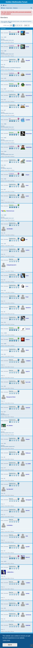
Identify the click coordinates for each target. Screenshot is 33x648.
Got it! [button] (10, 645)
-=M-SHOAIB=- (9, 228)
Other (10, 22)
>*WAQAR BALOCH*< (11, 265)
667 (5, 189)
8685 (5, 215)
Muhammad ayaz (10, 210)
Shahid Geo (28, 84)
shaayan (28, 439)
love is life (28, 382)
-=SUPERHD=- (9, 525)
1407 (5, 78)
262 (5, 354)
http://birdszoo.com (5, 414)
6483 (5, 137)
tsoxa (27, 286)
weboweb (28, 407)
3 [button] (17, 25)
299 (5, 429)
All (8, 21)
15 (4, 576)
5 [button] (21, 25)
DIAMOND (28, 625)
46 (4, 457)
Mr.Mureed (28, 453)
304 (5, 386)
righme (27, 106)
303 (5, 443)
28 (4, 478)
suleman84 (28, 74)
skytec (27, 275)
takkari (27, 350)
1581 (5, 178)
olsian (27, 185)
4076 (5, 561)
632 (5, 165)
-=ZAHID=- (28, 582)
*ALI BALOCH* (9, 489)
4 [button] (19, 25)
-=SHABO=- (28, 360)
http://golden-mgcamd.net (6, 168)
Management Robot (10, 397)
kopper (27, 318)
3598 (5, 123)
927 (5, 110)
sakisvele (28, 328)
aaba (27, 536)
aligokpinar (28, 307)
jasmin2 (27, 474)
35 (4, 64)
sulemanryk (28, 614)
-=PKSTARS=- (29, 161)
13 (4, 618)
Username (3, 28)
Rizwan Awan (29, 133)
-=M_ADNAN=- (9, 425)
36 (4, 233)
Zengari (27, 174)
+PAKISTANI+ (29, 147)
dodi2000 (28, 119)
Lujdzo (27, 604)
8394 (5, 343)
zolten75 (28, 371)
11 (4, 254)
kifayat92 (28, 60)
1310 (5, 151)
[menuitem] (4, 5)
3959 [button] (25, 25)
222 (5, 99)
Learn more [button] (6, 640)
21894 (5, 333)
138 (5, 243)
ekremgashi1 (29, 499)
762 (5, 322)
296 (5, 608)
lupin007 (28, 546)
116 (5, 290)
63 (4, 493)
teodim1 (27, 250)
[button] (11, 25)
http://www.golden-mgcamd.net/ (7, 446)
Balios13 (28, 557)
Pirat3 (27, 296)
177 (5, 467)
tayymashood (29, 95)
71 (4, 301)
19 (4, 550)
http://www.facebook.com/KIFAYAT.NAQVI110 (11, 67)
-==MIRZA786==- (10, 572)
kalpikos (28, 339)
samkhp (27, 593)
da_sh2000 (28, 463)
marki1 (27, 196)
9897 (5, 88)
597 (5, 411)
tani (26, 239)
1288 (5, 50)
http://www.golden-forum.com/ (7, 40)
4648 (5, 37)
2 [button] (15, 25)
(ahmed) (27, 510)
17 (4, 514)
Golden (27, 33)
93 (4, 279)
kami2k (27, 46)
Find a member (4, 21)
